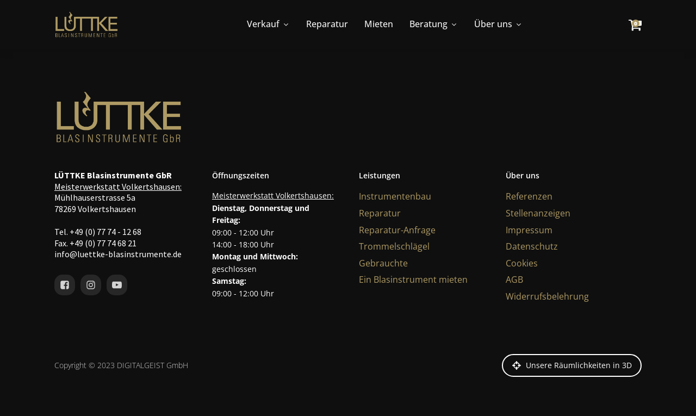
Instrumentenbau (395, 196)
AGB (514, 279)
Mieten (378, 24)
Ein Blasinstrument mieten (413, 279)
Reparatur (327, 24)
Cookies (522, 263)
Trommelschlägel (394, 246)
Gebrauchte (383, 263)
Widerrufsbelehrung (547, 296)
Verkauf (268, 24)
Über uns (498, 24)
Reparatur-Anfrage (397, 230)
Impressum (529, 230)
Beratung (433, 24)
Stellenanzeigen (538, 213)
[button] (572, 365)
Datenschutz (532, 246)
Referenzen (529, 196)
